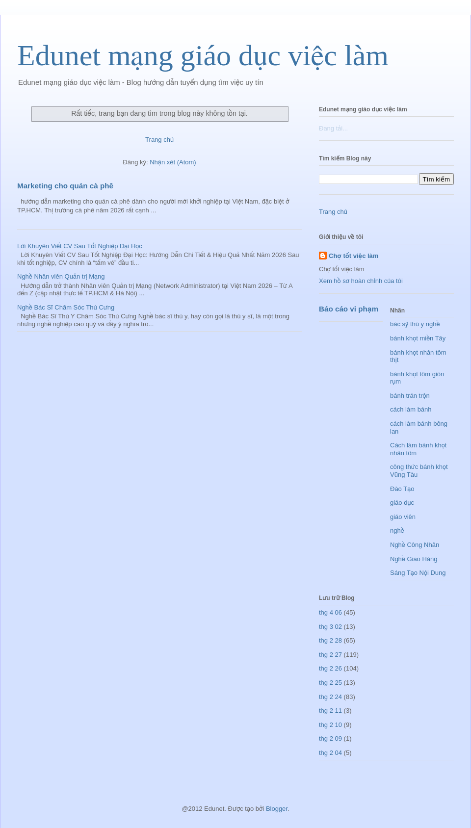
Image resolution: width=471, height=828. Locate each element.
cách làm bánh (411, 409)
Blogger (277, 808)
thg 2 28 (330, 640)
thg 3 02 (330, 626)
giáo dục (402, 502)
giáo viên (403, 516)
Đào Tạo (402, 488)
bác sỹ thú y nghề (415, 324)
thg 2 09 (330, 738)
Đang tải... (333, 128)
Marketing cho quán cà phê (65, 185)
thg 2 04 (330, 752)
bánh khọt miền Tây (417, 338)
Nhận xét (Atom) (173, 162)
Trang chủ (159, 139)
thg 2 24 (330, 696)
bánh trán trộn (410, 395)
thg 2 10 (330, 724)
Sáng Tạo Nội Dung (418, 572)
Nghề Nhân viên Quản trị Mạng (61, 276)
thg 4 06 (330, 612)
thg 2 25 (330, 682)
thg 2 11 (330, 710)
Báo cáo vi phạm (348, 309)
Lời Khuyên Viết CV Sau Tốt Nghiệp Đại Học (79, 246)
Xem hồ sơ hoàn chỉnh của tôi (361, 281)
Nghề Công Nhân (414, 544)
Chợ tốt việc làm (353, 255)
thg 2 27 (330, 654)
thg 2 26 (330, 668)
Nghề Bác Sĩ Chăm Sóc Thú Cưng (65, 307)
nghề (397, 530)
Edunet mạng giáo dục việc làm (203, 55)
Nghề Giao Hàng (414, 559)
